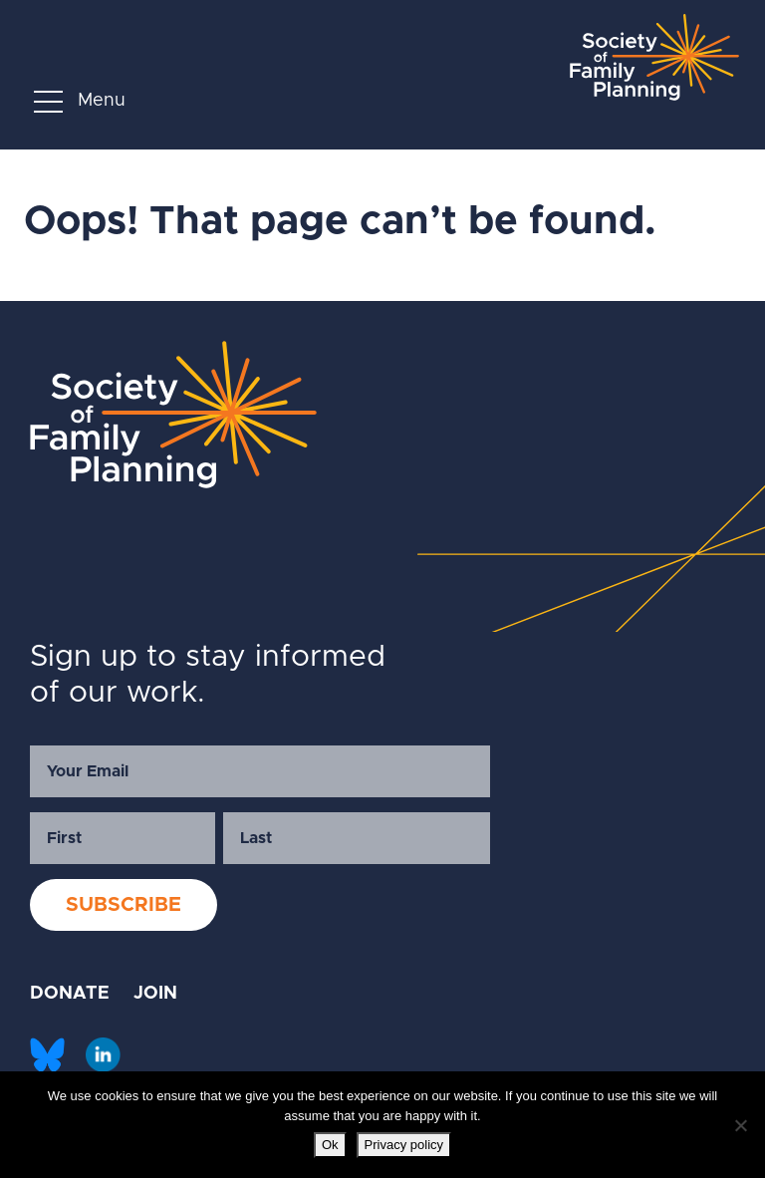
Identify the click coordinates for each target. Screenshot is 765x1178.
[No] (740, 1125)
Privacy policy (404, 1144)
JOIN (155, 994)
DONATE (70, 994)
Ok (330, 1144)
